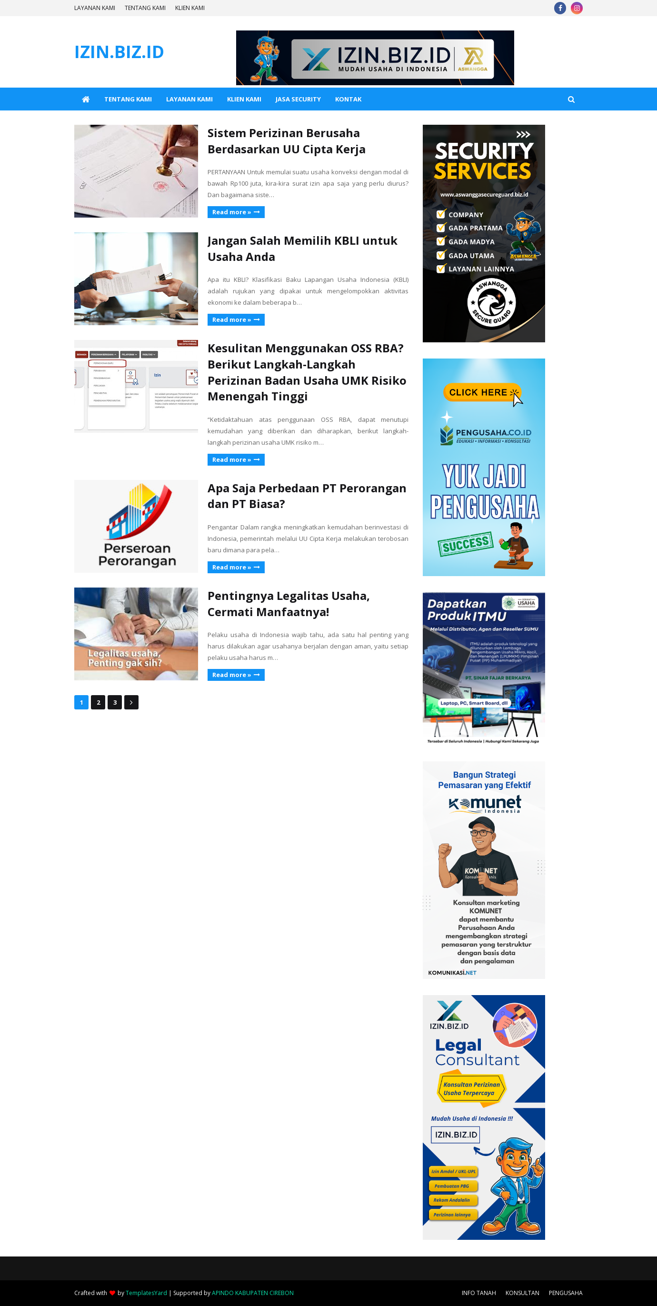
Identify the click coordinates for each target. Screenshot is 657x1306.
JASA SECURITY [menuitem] (298, 99)
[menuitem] (85, 99)
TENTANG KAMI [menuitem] (128, 99)
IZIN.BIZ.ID (119, 51)
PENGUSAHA (566, 1293)
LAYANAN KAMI (94, 8)
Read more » (231, 212)
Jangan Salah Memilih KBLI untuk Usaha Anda (303, 248)
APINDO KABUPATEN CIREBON (253, 1293)
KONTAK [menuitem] (348, 99)
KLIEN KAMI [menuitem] (244, 99)
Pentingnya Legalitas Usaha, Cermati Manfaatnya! (289, 603)
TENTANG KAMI (145, 8)
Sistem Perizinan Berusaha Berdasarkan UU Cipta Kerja (287, 141)
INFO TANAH (479, 1293)
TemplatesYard (146, 1293)
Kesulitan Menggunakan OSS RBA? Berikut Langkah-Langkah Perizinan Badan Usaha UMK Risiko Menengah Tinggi (307, 372)
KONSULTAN (522, 1293)
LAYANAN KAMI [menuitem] (189, 99)
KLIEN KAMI (190, 8)
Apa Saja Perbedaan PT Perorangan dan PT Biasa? (307, 496)
